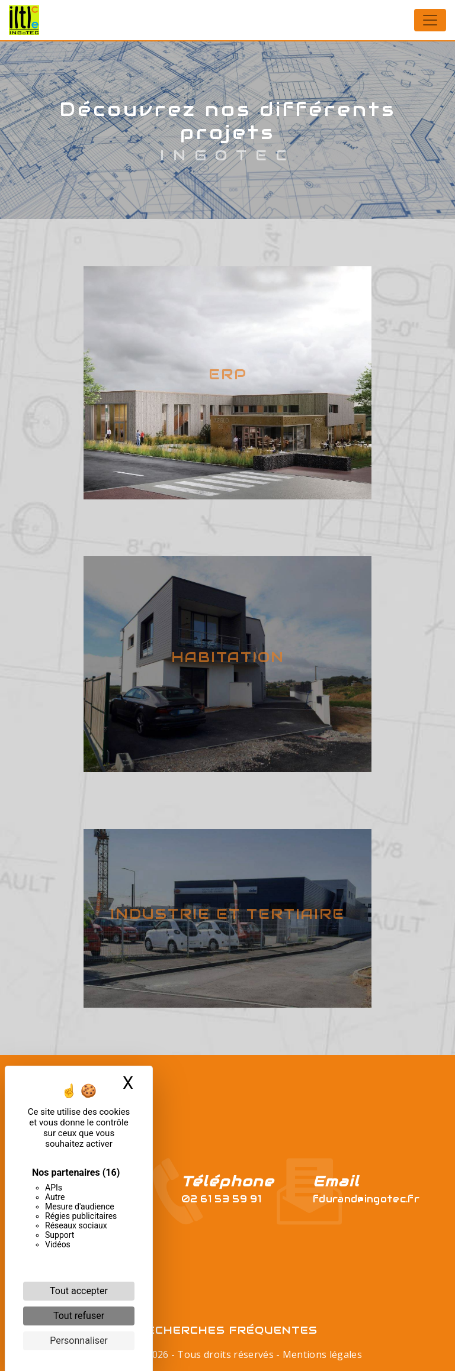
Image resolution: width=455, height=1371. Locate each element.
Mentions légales (321, 1354)
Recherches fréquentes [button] (228, 1330)
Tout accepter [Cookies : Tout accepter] (79, 1290)
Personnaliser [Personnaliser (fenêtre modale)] (79, 1340)
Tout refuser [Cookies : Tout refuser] (78, 1315)
